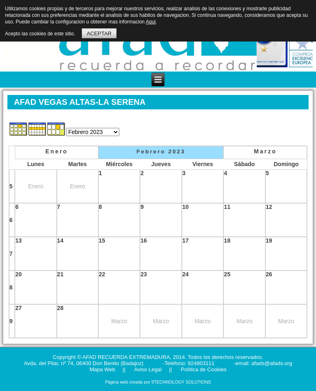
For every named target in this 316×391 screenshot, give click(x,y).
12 (269, 207)
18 (227, 240)
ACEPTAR (99, 33)
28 (60, 308)
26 (269, 274)
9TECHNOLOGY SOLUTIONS (181, 381)
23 (143, 274)
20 (18, 274)
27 (18, 308)
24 (185, 274)
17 (185, 240)
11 (227, 207)
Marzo (265, 151)
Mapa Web (102, 369)
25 (227, 274)
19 (269, 240)
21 (60, 274)
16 (143, 240)
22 (102, 274)
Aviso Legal (147, 369)
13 (18, 240)
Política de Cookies (203, 369)
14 (60, 240)
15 (102, 240)
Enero (56, 151)
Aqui (151, 22)
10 (185, 207)
